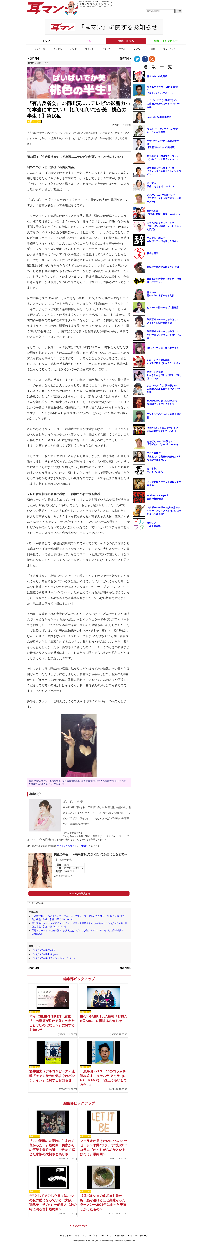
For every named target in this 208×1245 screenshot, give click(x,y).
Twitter (82, 845)
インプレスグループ (139, 1235)
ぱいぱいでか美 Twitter (43, 950)
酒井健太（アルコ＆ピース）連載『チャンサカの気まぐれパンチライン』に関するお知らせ (52, 1075)
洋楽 (153, 49)
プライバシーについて (101, 1235)
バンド (73, 49)
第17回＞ (125, 58)
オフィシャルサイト (67, 845)
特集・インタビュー (166, 41)
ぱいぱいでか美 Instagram (45, 954)
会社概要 (121, 1235)
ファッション (169, 49)
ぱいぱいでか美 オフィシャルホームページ (54, 958)
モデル (122, 49)
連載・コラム (126, 41)
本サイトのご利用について (74, 1235)
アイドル (86, 41)
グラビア (106, 49)
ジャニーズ (39, 49)
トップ (46, 41)
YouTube (138, 49)
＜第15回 (33, 58)
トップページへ (79, 1225)
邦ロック (89, 49)
